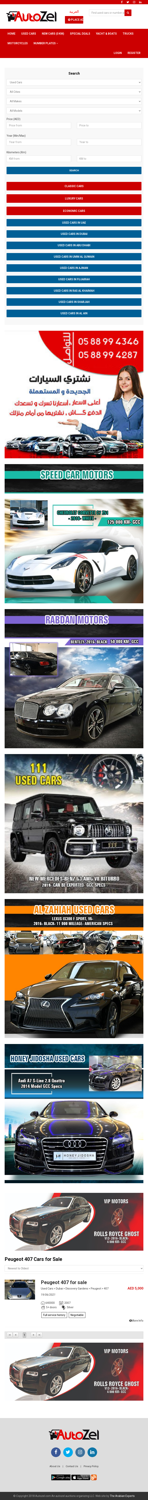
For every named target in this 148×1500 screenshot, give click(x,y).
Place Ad (75, 19)
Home (11, 33)
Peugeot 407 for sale (64, 1282)
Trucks (128, 33)
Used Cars (28, 33)
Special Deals (80, 33)
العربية (74, 12)
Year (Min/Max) (16, 135)
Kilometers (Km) (16, 152)
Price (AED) (13, 119)
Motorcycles (18, 43)
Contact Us (72, 1466)
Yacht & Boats (106, 33)
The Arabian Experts (122, 1495)
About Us (55, 1466)
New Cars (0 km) (53, 33)
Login (118, 53)
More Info (136, 1320)
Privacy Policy (91, 1466)
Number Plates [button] (46, 43)
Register (134, 53)
